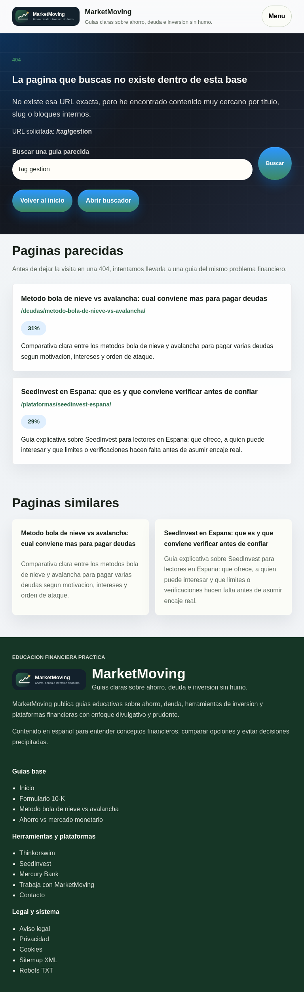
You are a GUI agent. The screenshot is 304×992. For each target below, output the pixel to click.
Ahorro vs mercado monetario (61, 819)
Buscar (275, 163)
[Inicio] (133, 16)
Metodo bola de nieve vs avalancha (69, 809)
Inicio (26, 788)
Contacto (32, 895)
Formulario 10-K (42, 798)
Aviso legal (34, 928)
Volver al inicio (42, 200)
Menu (276, 16)
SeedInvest (35, 863)
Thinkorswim (37, 853)
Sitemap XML (38, 960)
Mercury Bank (39, 874)
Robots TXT (36, 970)
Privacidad (34, 939)
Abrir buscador (108, 200)
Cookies (30, 949)
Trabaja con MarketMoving (56, 884)
